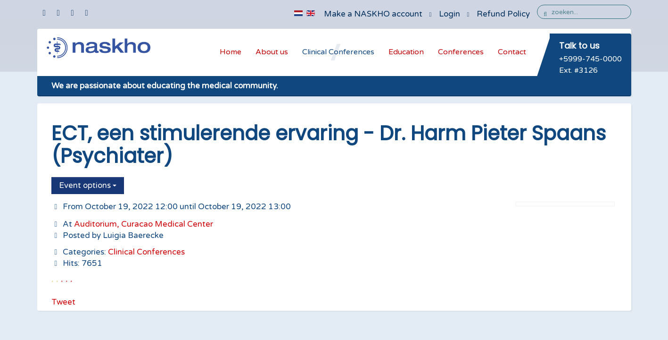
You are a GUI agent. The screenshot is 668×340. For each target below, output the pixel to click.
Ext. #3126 (578, 70)
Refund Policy (503, 14)
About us (272, 52)
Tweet (63, 302)
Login (449, 14)
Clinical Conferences (338, 52)
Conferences (461, 52)
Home (230, 52)
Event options (87, 185)
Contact (512, 52)
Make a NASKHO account (373, 14)
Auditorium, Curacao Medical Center (143, 224)
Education (406, 52)
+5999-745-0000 (590, 59)
